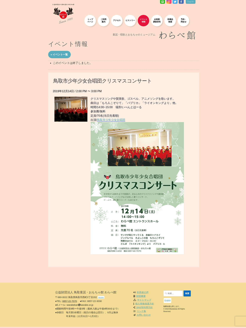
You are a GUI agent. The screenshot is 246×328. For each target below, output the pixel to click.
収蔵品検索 (170, 20)
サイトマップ (144, 301)
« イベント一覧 (61, 55)
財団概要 (141, 297)
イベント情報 (143, 20)
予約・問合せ (183, 20)
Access (101, 299)
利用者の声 (143, 293)
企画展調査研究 (157, 20)
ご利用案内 (103, 20)
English (190, 2)
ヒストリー (130, 20)
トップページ (90, 20)
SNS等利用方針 (144, 308)
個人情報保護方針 (144, 305)
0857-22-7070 (69, 302)
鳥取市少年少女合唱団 (113, 121)
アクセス (117, 20)
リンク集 (141, 312)
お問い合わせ (144, 316)
